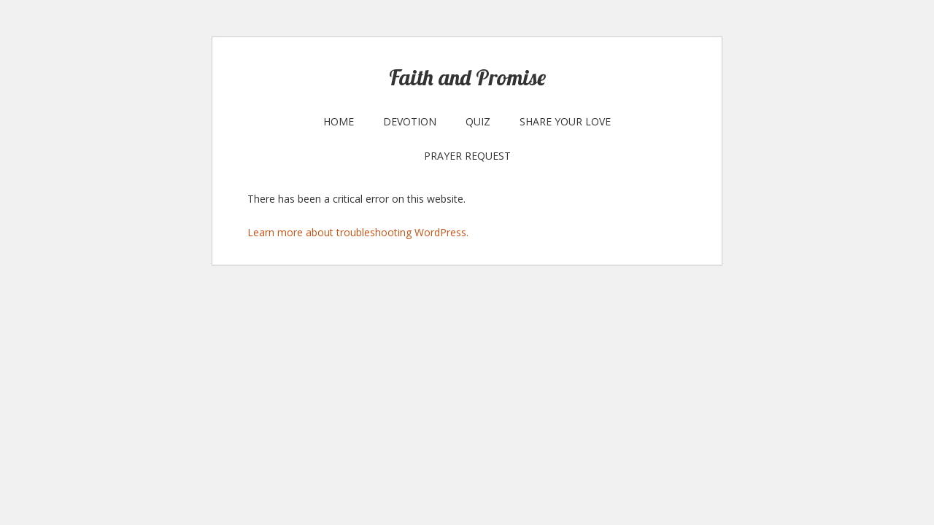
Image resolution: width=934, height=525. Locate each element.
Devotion (409, 121)
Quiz (478, 121)
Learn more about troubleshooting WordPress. (357, 232)
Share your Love (565, 121)
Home (338, 121)
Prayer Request (467, 156)
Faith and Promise (467, 78)
